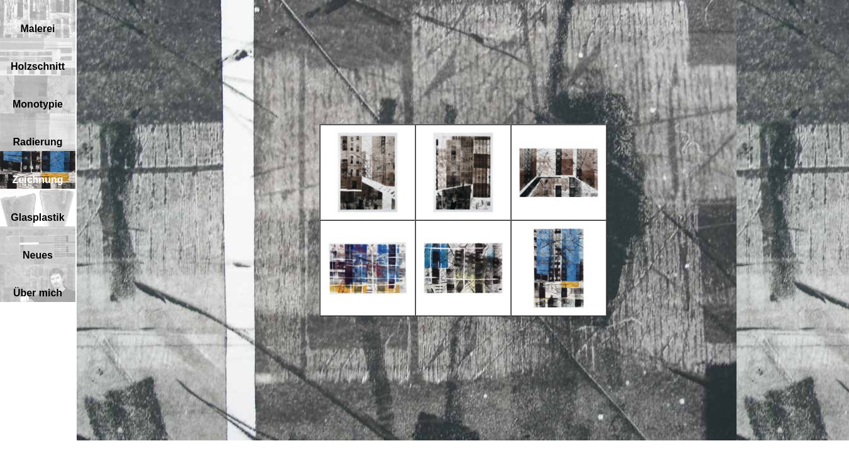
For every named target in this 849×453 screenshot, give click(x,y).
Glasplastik (37, 217)
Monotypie (38, 104)
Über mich (37, 293)
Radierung (37, 142)
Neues (38, 255)
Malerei (37, 28)
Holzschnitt (38, 66)
